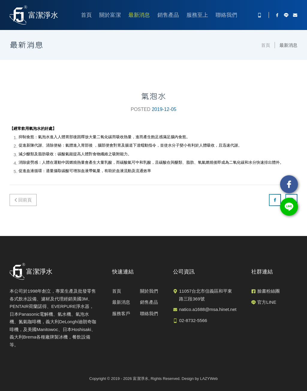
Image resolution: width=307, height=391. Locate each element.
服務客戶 (121, 313)
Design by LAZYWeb (200, 378)
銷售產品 (168, 15)
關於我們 (149, 291)
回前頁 (25, 199)
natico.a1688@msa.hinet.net (207, 309)
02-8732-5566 (193, 320)
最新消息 (139, 15)
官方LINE (266, 302)
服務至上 (197, 15)
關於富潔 (110, 15)
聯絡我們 (226, 15)
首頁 (86, 15)
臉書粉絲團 (268, 291)
